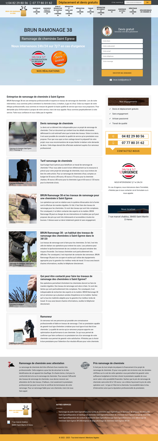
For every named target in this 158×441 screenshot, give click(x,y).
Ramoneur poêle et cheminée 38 (47, 11)
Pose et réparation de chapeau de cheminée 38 (58, 11)
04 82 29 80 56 (18, 3)
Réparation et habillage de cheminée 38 (69, 11)
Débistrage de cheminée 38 (133, 11)
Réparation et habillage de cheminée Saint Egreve (87, 415)
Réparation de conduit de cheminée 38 (101, 11)
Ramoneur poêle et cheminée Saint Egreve (100, 412)
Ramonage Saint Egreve (114, 418)
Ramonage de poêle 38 (122, 11)
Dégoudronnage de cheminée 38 (146, 11)
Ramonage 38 (112, 11)
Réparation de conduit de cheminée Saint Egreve (86, 418)
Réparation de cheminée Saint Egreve (120, 415)
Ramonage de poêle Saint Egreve (71, 412)
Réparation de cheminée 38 (80, 11)
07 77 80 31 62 (42, 3)
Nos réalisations (48, 71)
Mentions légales (92, 438)
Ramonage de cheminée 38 (36, 11)
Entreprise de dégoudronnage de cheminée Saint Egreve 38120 (105, 421)
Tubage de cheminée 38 (90, 11)
